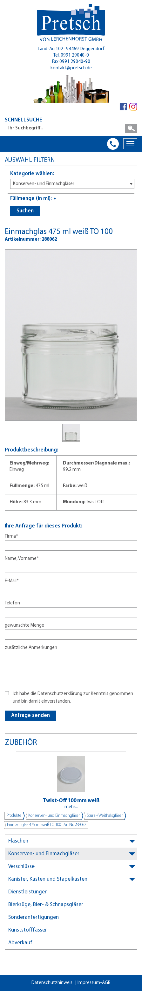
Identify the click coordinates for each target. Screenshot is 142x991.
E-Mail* (12, 581)
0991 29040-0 (75, 55)
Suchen (25, 211)
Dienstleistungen (28, 892)
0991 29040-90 (74, 61)
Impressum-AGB (94, 983)
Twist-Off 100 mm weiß (71, 800)
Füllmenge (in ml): (31, 198)
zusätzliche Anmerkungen (31, 647)
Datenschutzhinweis (51, 983)
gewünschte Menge (24, 625)
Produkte (14, 816)
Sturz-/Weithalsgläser (105, 816)
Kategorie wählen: (32, 173)
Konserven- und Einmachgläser (54, 816)
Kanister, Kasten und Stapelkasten (47, 879)
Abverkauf (20, 943)
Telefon (12, 603)
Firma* (11, 536)
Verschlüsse (21, 866)
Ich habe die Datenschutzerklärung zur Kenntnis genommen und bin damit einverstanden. (73, 698)
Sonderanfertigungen (33, 917)
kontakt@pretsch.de (71, 68)
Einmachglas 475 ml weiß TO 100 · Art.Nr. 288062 (46, 825)
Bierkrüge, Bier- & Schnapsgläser (45, 904)
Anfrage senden (30, 715)
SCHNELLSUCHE (23, 120)
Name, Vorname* (22, 558)
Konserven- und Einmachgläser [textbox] (43, 184)
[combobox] (72, 184)
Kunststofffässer (27, 930)
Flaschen (18, 841)
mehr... (71, 807)
